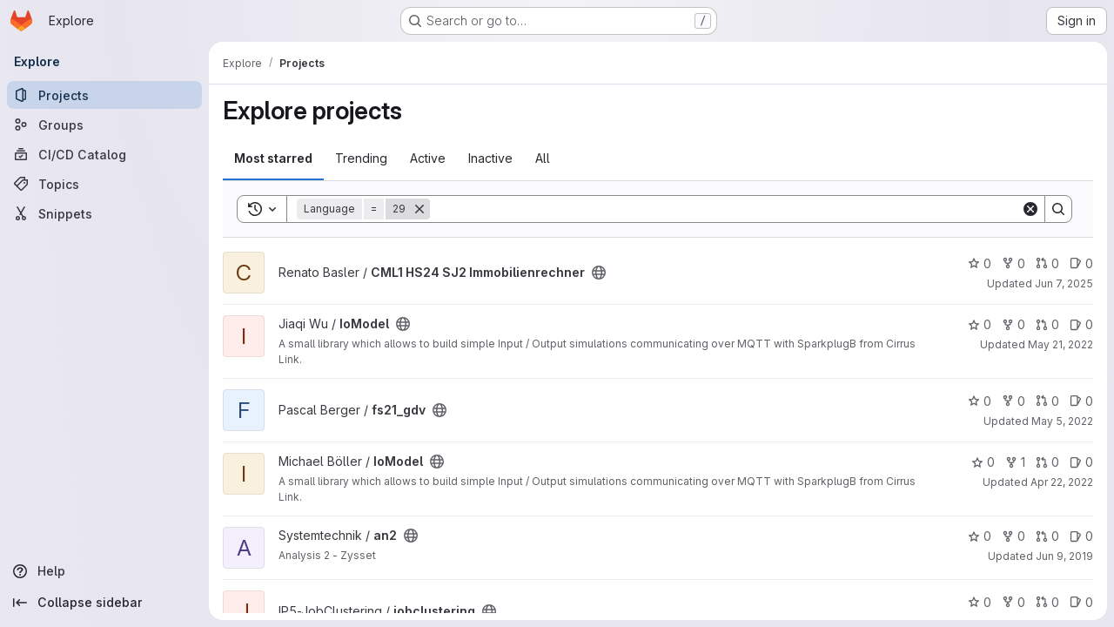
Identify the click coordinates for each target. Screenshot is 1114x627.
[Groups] (104, 124)
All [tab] (542, 158)
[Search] (725, 209)
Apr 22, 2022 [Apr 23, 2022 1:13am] (1061, 482)
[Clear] (1030, 209)
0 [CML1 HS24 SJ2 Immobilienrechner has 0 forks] (1013, 263)
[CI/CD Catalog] (104, 154)
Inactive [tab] (490, 158)
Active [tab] (428, 158)
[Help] (104, 571)
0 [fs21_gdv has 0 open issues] (1081, 401)
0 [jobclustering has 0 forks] (1013, 602)
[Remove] (419, 209)
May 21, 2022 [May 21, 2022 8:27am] (1060, 344)
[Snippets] (104, 213)
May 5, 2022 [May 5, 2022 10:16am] (1062, 421)
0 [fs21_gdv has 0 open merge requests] (1047, 401)
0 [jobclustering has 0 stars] (979, 602)
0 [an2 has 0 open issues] (1081, 536)
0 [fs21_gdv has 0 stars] (979, 401)
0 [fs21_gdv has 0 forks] (1013, 401)
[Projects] (104, 95)
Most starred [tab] (273, 158)
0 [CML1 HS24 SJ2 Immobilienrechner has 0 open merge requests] (1047, 263)
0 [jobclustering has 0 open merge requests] (1047, 602)
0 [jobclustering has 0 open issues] (1081, 602)
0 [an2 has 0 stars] (979, 536)
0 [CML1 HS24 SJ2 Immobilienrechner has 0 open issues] (1081, 263)
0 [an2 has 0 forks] (1013, 536)
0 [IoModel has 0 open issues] (1081, 324)
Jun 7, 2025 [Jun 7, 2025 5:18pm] (1064, 283)
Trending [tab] (361, 158)
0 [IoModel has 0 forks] (1013, 324)
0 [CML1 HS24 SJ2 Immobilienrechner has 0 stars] (979, 263)
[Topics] (104, 184)
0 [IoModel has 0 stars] (979, 324)
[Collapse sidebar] (104, 603)
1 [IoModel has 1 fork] (1015, 462)
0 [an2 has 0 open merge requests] (1047, 536)
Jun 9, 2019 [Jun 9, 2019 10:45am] (1064, 556)
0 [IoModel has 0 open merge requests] (1047, 324)
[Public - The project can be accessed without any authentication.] (599, 273)
